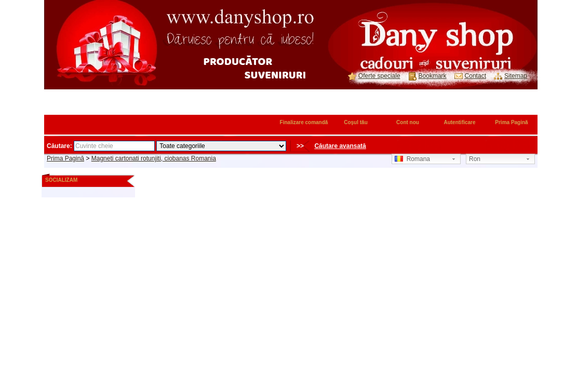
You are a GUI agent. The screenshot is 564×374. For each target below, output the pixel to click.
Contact (475, 75)
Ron (474, 159)
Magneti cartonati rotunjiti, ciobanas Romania (153, 158)
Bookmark (433, 75)
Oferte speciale (379, 75)
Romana (412, 159)
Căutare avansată (340, 146)
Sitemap (515, 75)
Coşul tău (356, 122)
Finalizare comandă (304, 122)
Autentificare (459, 122)
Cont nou (407, 122)
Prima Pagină (511, 122)
